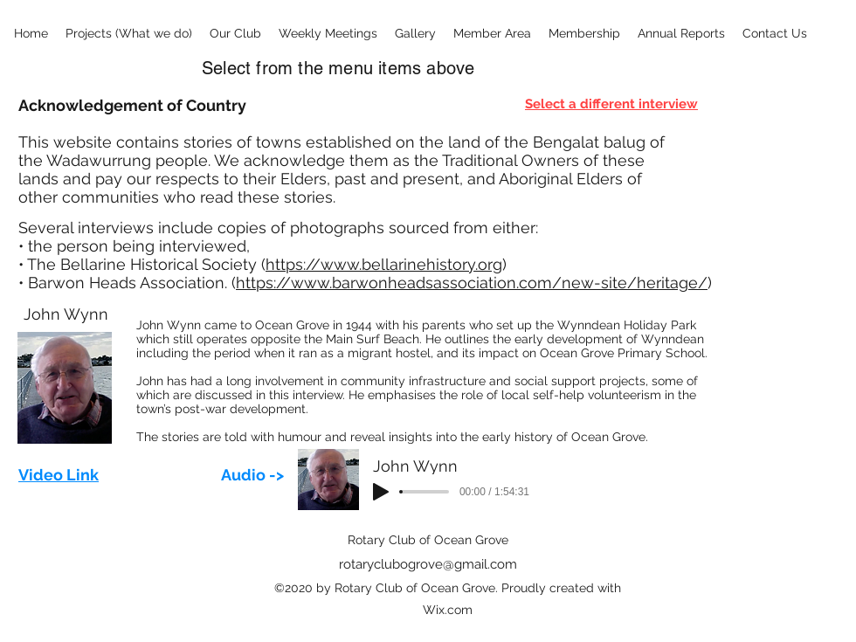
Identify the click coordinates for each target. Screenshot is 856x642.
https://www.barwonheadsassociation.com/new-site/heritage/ (472, 282)
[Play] (381, 491)
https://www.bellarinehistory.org (384, 264)
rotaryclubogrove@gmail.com (428, 564)
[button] (129, 33)
